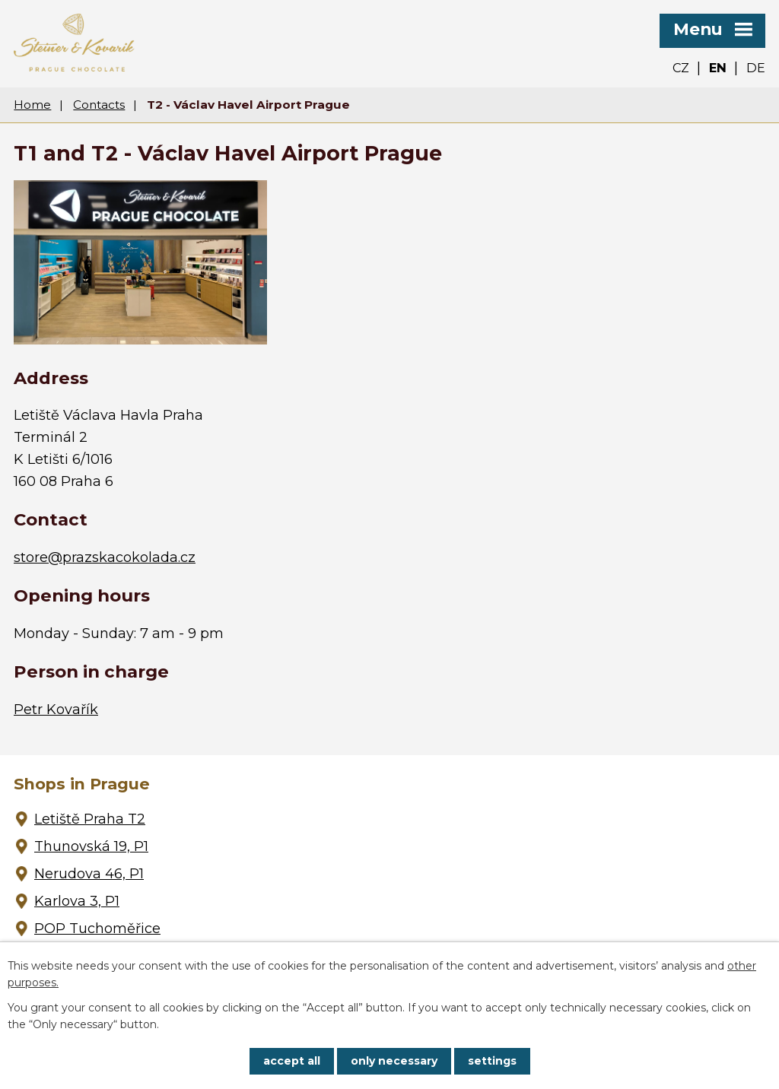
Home (32, 104)
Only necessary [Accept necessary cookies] (394, 1061)
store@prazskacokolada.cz (105, 557)
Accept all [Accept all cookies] (291, 1061)
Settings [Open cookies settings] (492, 1061)
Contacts (99, 104)
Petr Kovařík (56, 709)
